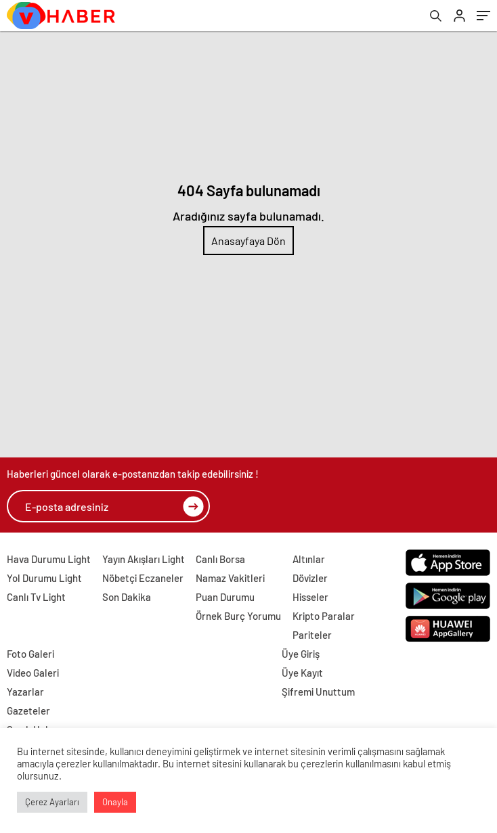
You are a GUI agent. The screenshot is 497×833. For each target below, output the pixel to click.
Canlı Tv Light (36, 597)
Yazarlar (25, 691)
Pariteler (312, 635)
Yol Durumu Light (44, 578)
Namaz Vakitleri (230, 578)
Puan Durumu (225, 597)
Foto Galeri (30, 654)
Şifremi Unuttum (318, 691)
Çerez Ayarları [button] (52, 801)
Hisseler (310, 597)
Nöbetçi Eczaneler (142, 578)
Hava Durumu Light (49, 559)
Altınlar (309, 559)
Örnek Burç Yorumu (238, 616)
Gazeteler (28, 710)
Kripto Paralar (324, 616)
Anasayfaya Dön (248, 240)
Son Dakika (126, 597)
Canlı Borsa (220, 559)
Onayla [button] (115, 801)
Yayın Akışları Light (143, 559)
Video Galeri (33, 673)
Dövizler (310, 578)
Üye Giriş (301, 654)
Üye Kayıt (302, 673)
